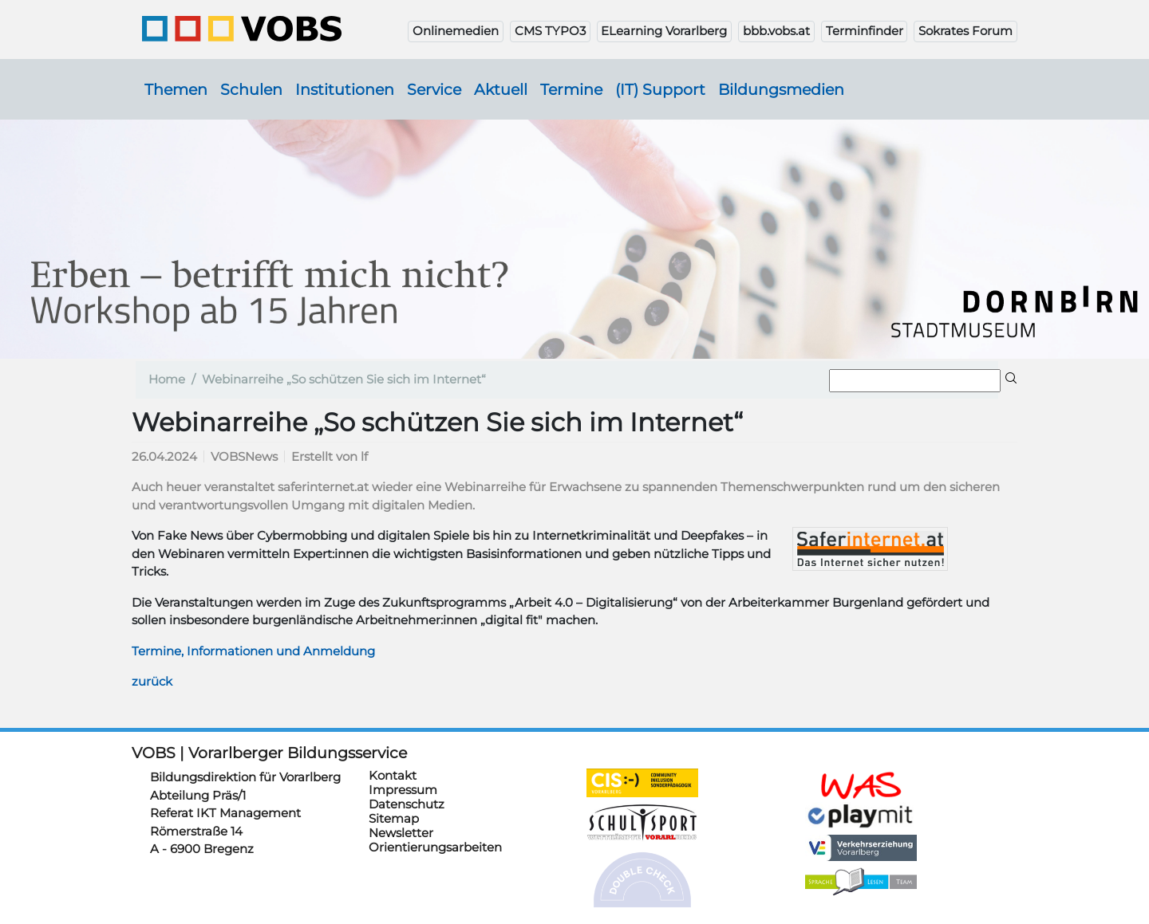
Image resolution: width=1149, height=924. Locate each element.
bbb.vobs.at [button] (776, 30)
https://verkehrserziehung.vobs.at (861, 848)
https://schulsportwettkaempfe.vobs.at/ (642, 823)
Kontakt (393, 775)
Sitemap (394, 818)
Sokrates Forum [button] (965, 30)
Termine (571, 89)
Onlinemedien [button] (456, 30)
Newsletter (401, 832)
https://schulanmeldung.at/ (861, 785)
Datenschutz (406, 804)
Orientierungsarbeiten (435, 847)
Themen (175, 89)
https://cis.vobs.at (642, 783)
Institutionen (344, 89)
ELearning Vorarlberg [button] (664, 30)
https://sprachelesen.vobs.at (861, 881)
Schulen (251, 89)
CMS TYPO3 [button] (550, 30)
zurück (152, 681)
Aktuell (500, 89)
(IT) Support (660, 89)
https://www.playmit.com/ (861, 815)
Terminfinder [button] (864, 30)
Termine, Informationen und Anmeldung (253, 651)
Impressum (403, 789)
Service (434, 89)
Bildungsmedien (781, 89)
